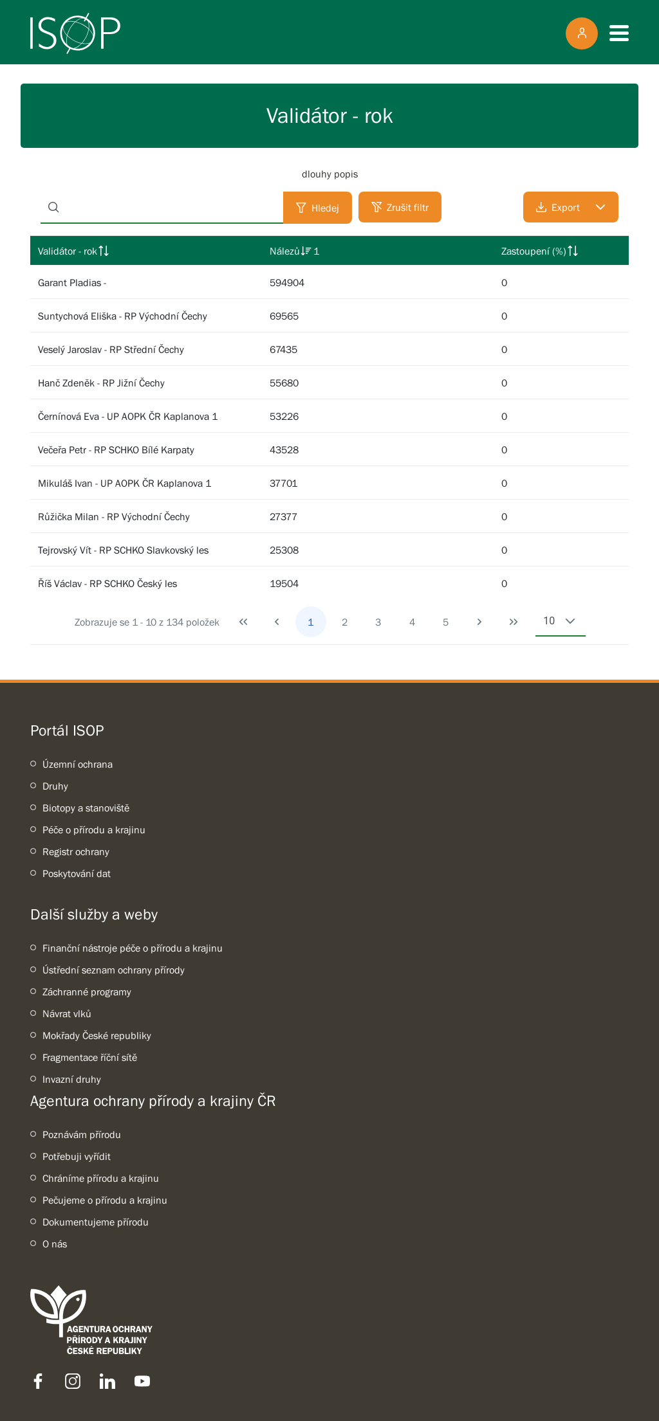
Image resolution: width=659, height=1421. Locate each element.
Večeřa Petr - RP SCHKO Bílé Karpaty (116, 449)
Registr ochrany (75, 851)
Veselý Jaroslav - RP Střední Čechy (111, 349)
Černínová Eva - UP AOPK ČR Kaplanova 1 (128, 416)
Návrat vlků (66, 1013)
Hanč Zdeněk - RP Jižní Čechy (101, 382)
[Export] (570, 207)
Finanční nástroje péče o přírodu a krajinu (132, 948)
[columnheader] (146, 251)
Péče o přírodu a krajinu (93, 829)
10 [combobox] (549, 621)
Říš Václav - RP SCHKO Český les (107, 583)
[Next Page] (479, 621)
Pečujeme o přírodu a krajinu (104, 1200)
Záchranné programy (86, 991)
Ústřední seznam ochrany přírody (113, 969)
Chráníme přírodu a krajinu (100, 1178)
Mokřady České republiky (96, 1035)
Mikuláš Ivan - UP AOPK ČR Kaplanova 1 (124, 483)
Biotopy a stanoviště (85, 807)
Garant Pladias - (72, 282)
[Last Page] (513, 621)
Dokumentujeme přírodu (95, 1221)
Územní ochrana (77, 764)
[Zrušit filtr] (399, 207)
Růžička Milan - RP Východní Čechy (114, 516)
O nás (54, 1243)
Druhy (55, 786)
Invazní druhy (71, 1079)
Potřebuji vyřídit (76, 1156)
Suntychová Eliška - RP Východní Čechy (122, 315)
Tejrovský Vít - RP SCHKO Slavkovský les (123, 550)
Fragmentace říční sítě (89, 1057)
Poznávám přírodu (81, 1134)
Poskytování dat (76, 873)
